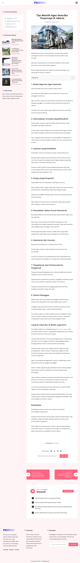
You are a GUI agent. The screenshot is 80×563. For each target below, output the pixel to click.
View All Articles (68, 490)
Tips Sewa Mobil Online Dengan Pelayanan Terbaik (50, 501)
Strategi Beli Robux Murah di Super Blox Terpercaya (17, 81)
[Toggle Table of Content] (72, 78)
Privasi (17, 549)
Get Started (73, 543)
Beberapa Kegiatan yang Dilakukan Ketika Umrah (17, 41)
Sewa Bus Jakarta (62, 330)
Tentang (5, 549)
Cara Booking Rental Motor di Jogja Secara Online (49, 497)
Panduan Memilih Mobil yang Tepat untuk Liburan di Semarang (53, 512)
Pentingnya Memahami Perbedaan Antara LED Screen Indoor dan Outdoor (16, 60)
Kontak (11, 549)
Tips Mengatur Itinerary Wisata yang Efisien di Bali (17, 50)
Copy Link (63, 456)
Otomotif (56, 443)
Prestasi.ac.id (45, 560)
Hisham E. (13, 24)
